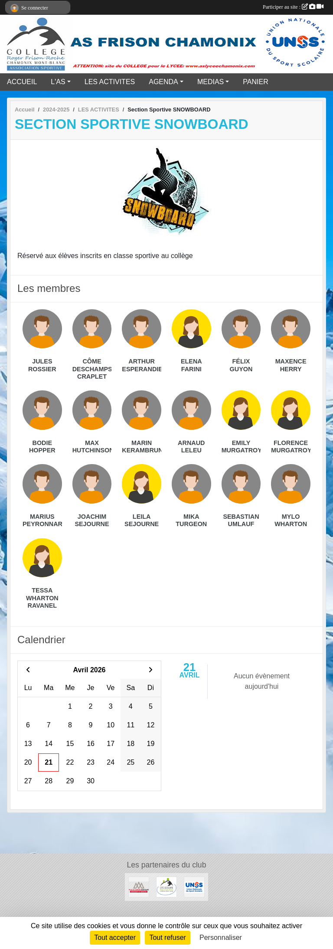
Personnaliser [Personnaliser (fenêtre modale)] (220, 937)
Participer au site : (293, 7)
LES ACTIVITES (110, 81)
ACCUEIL (22, 81)
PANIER (255, 81)
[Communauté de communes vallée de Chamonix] (138, 886)
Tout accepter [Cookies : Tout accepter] (115, 937)
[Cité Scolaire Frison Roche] (166, 886)
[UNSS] (194, 886)
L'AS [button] (58, 81)
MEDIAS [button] (210, 81)
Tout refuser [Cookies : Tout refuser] (167, 937)
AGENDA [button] (163, 81)
